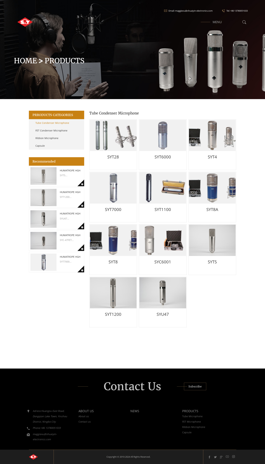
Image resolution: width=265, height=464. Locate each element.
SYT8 (113, 262)
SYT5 (212, 262)
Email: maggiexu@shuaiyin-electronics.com (191, 10)
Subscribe (195, 389)
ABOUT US (80, 414)
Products (65, 60)
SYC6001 (162, 262)
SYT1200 (113, 314)
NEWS (129, 414)
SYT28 (113, 157)
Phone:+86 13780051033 (41, 430)
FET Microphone (186, 424)
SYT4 (212, 157)
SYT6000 (163, 157)
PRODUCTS (185, 414)
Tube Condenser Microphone (52, 123)
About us (78, 419)
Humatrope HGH (70, 170)
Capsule (40, 145)
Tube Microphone (187, 419)
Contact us (79, 424)
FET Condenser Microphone (51, 130)
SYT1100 (163, 209)
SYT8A (212, 209)
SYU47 (163, 314)
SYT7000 (113, 209)
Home (25, 60)
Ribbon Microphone (46, 138)
